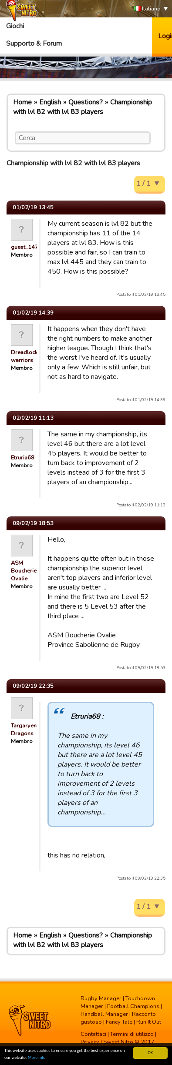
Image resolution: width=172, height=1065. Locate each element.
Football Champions (133, 1006)
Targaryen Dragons (24, 729)
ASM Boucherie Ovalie (24, 571)
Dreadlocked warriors (27, 356)
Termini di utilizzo (132, 1034)
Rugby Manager (101, 998)
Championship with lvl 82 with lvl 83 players (82, 107)
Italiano (147, 9)
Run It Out (148, 1022)
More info (37, 1058)
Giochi (15, 26)
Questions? (85, 102)
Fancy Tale (119, 1022)
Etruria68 (22, 458)
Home (22, 102)
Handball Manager (104, 1014)
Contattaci (93, 1034)
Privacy (90, 1042)
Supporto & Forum (34, 43)
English (50, 102)
